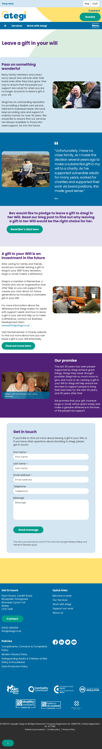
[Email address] (51, 479)
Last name (20, 463)
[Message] (51, 510)
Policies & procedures (35, 729)
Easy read (7, 4)
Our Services (60, 600)
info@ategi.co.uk (11, 631)
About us (58, 612)
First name (20, 452)
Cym (95, 3)
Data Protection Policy (15, 666)
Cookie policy (54, 729)
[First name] (51, 457)
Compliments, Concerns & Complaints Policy (24, 648)
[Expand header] (94, 25)
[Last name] (51, 468)
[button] (76, 94)
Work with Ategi (37, 26)
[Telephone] (51, 491)
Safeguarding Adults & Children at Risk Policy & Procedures (24, 660)
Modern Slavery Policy (14, 654)
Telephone (19, 486)
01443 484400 (10, 627)
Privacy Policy (75, 541)
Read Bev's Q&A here (25, 229)
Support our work (63, 608)
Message (18, 498)
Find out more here (18, 346)
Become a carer (62, 595)
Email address (22, 475)
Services (17, 26)
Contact (94, 10)
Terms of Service (22, 544)
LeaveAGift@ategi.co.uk (15, 325)
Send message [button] (28, 530)
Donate (90, 17)
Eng (87, 3)
